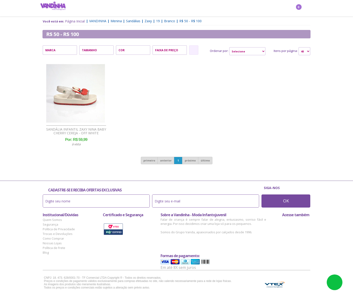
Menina (113, 8)
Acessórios (188, 8)
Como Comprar (53, 238)
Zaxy (148, 21)
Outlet (227, 8)
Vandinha (97, 21)
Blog (46, 252)
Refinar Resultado (193, 50)
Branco (169, 21)
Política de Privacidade (59, 229)
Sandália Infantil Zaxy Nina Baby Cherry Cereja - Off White (76, 131)
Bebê (169, 8)
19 (158, 21)
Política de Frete (54, 248)
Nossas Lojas (52, 243)
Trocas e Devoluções (58, 234)
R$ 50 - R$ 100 (190, 21)
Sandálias (133, 21)
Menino (130, 8)
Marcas (209, 8)
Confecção (151, 8)
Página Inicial (75, 21)
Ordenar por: (219, 51)
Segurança (50, 224)
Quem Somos (52, 220)
